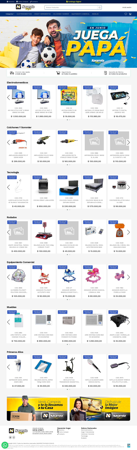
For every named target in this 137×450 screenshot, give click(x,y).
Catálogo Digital (73, 2)
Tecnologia (84, 436)
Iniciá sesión (126, 7)
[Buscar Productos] (71, 7)
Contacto (34, 1)
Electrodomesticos (87, 430)
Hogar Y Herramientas (87, 432)
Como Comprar (22, 1)
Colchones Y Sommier (87, 434)
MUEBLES (95, 14)
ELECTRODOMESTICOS (24, 14)
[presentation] (8, 97)
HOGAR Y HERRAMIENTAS (42, 14)
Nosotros (10, 1)
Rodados (84, 438)
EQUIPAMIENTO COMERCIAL (81, 14)
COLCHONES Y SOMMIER (61, 14)
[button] (67, 120)
